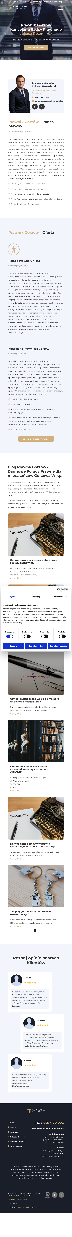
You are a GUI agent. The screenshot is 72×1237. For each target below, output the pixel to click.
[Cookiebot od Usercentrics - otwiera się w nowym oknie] (59, 590)
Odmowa (13, 646)
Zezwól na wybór (36, 646)
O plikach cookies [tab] (59, 597)
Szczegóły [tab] (36, 597)
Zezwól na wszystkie (58, 646)
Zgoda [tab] (12, 597)
